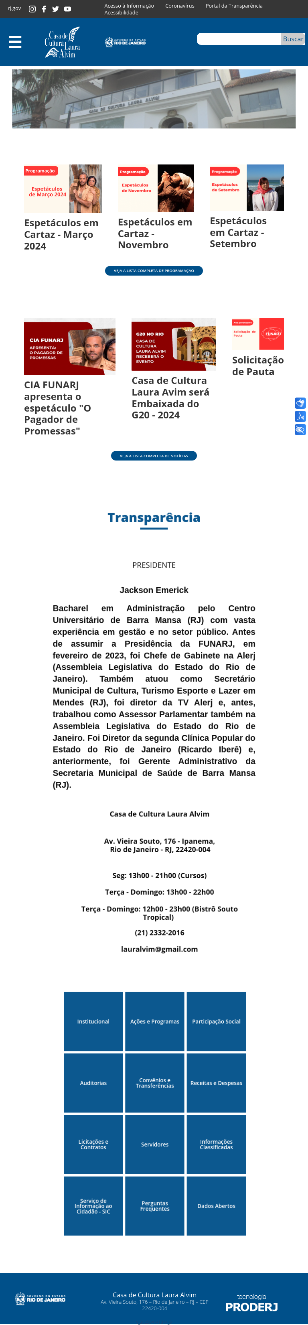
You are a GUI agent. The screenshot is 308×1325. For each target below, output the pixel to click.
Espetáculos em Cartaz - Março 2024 (61, 234)
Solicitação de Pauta (258, 365)
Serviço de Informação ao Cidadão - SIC (95, 1193)
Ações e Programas (154, 1016)
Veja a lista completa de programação (154, 270)
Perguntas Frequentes (155, 1193)
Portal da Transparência (234, 5)
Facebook (44, 9)
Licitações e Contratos (95, 1134)
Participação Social (213, 1016)
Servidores (155, 1134)
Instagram (32, 9)
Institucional (95, 1016)
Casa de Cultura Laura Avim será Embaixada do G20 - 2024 (170, 397)
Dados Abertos (214, 1193)
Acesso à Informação (129, 5)
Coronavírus (179, 5)
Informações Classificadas (214, 1134)
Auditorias (95, 1075)
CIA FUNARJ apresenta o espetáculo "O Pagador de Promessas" (57, 407)
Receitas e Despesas (214, 1075)
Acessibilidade (121, 13)
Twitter (55, 9)
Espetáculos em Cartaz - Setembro (238, 232)
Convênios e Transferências (154, 1075)
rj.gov (14, 8)
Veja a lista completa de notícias (154, 456)
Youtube (67, 9)
